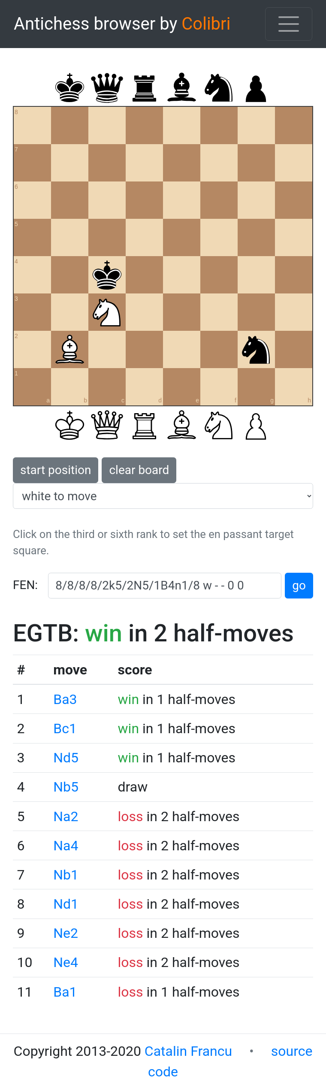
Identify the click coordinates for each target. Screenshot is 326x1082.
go (299, 585)
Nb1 (65, 875)
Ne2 (65, 933)
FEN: (25, 585)
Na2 (65, 816)
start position (55, 470)
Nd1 (65, 904)
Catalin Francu (188, 1051)
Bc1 (65, 728)
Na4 (65, 845)
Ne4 (65, 962)
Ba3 (65, 699)
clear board (139, 470)
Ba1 (65, 992)
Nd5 (65, 758)
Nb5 (65, 787)
